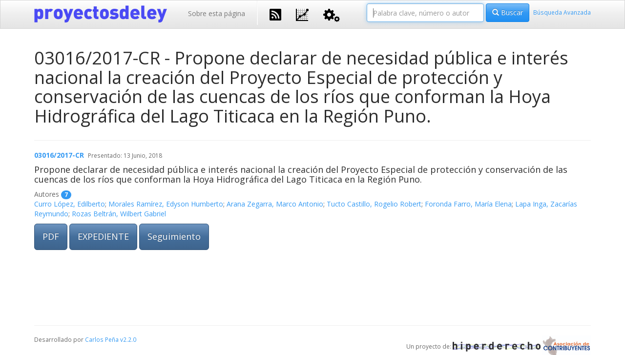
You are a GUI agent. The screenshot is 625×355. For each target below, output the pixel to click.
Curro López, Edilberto (69, 204)
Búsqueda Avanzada (562, 12)
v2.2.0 (128, 339)
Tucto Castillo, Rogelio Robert (374, 204)
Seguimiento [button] (174, 236)
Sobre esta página (216, 13)
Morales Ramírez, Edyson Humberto (165, 204)
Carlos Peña (102, 339)
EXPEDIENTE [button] (103, 236)
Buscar (507, 12)
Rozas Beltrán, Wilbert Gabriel (119, 213)
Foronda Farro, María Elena (468, 204)
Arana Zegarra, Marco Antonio (275, 204)
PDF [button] (50, 236)
